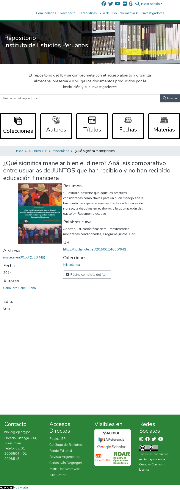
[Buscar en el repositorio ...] (80, 98)
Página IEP (57, 438)
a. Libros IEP (37, 151)
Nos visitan (21, 487)
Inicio (19, 151)
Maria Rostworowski (64, 469)
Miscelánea (60, 151)
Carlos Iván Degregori (65, 462)
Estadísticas (88, 13)
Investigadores (153, 13)
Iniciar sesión (150, 4)
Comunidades (46, 13)
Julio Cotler (57, 475)
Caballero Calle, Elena (19, 288)
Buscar (170, 98)
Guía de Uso (108, 13)
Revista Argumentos (64, 456)
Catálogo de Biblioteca (66, 444)
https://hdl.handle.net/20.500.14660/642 (94, 249)
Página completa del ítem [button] (87, 274)
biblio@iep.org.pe (17, 432)
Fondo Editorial (60, 450)
